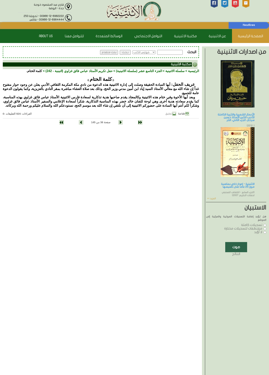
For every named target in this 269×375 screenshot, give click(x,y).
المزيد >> (211, 198)
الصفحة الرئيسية (250, 36)
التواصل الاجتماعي (148, 36)
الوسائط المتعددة (109, 36)
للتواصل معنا (74, 36)
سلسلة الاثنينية (174, 71)
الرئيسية (193, 71)
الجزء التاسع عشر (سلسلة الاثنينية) (139, 71)
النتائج (236, 254)
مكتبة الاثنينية (185, 36)
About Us (46, 36)
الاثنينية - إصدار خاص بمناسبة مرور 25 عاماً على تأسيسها (237, 185)
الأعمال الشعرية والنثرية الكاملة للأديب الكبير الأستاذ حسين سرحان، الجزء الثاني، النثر (236, 117)
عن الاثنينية (217, 36)
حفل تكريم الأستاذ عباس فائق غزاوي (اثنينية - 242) (79, 71)
